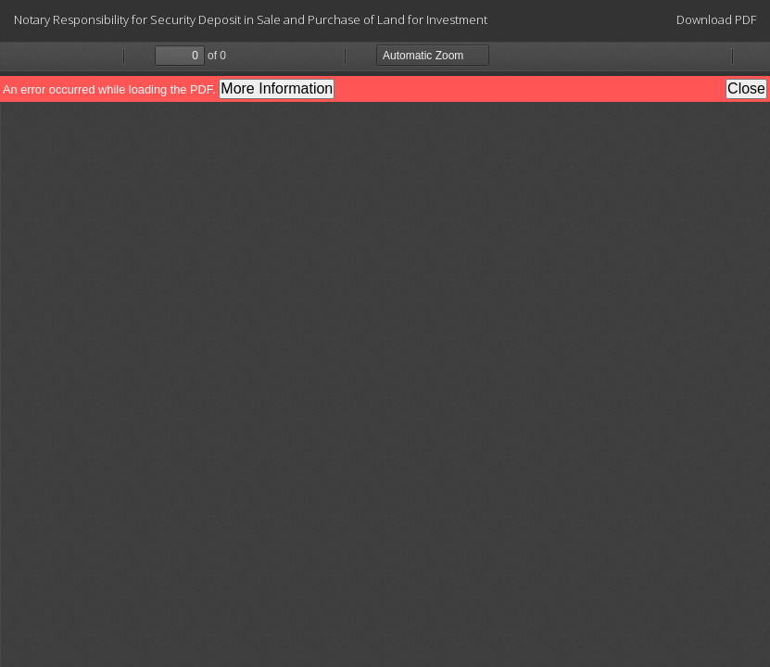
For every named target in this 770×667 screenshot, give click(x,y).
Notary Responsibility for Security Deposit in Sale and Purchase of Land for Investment (250, 19)
